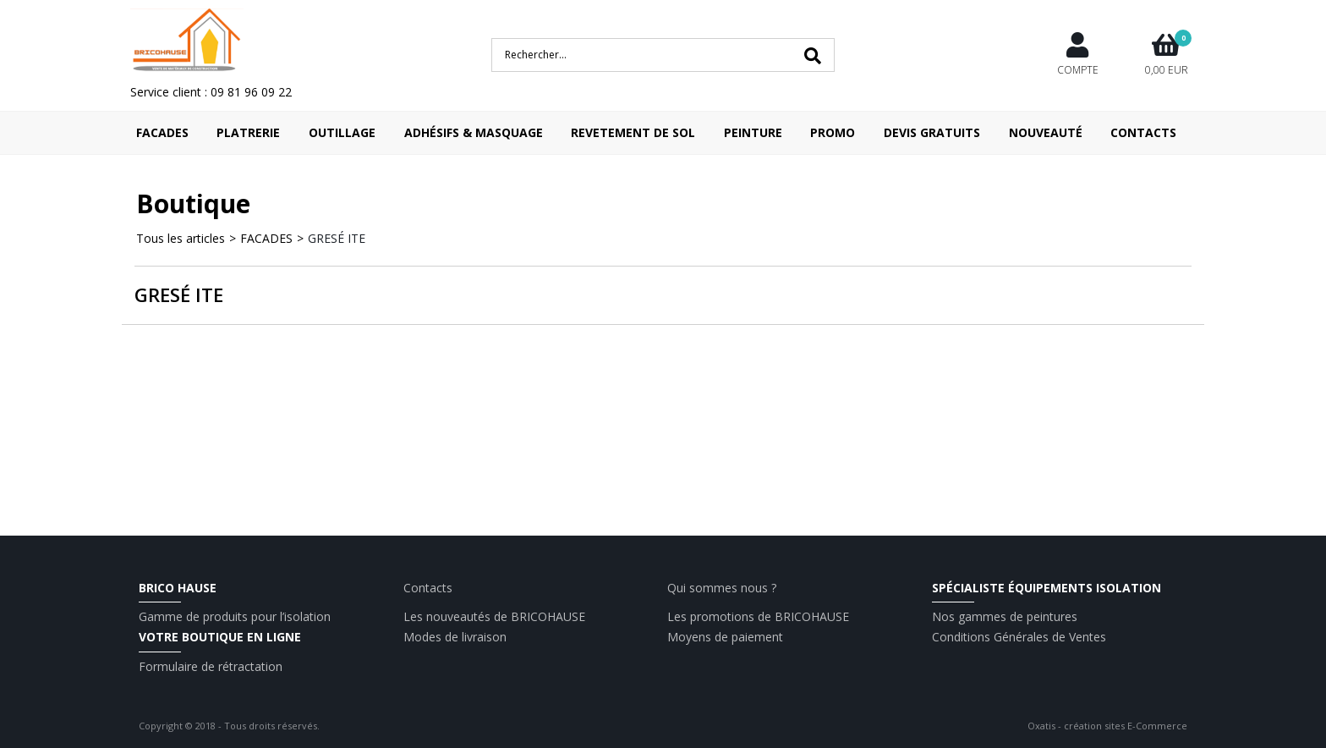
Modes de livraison (455, 637)
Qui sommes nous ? (721, 588)
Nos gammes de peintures (1004, 616)
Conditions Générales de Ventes (1019, 637)
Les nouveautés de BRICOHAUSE (494, 616)
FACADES (162, 132)
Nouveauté (1045, 132)
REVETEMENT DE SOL (633, 132)
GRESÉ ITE (336, 238)
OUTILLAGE (342, 132)
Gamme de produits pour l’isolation (235, 616)
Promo (832, 132)
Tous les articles (180, 238)
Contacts (1143, 132)
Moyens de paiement (725, 637)
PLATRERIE (248, 132)
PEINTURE (753, 132)
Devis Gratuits (932, 132)
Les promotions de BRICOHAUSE (758, 616)
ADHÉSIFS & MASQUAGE (473, 132)
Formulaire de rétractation (210, 666)
